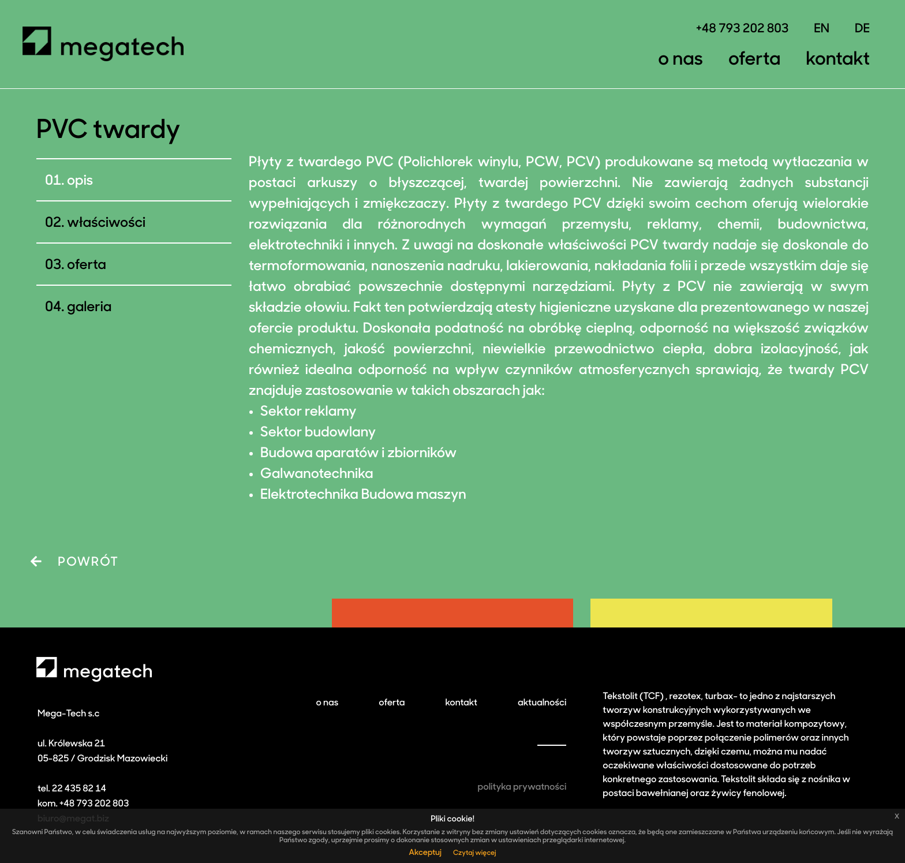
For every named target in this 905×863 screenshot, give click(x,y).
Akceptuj (425, 853)
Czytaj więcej (474, 853)
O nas (680, 60)
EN (821, 30)
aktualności (542, 703)
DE (862, 30)
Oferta (754, 60)
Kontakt (838, 60)
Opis (80, 181)
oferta (392, 703)
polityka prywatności (522, 787)
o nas (327, 703)
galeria (89, 308)
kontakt (461, 703)
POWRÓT (75, 562)
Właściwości (106, 223)
